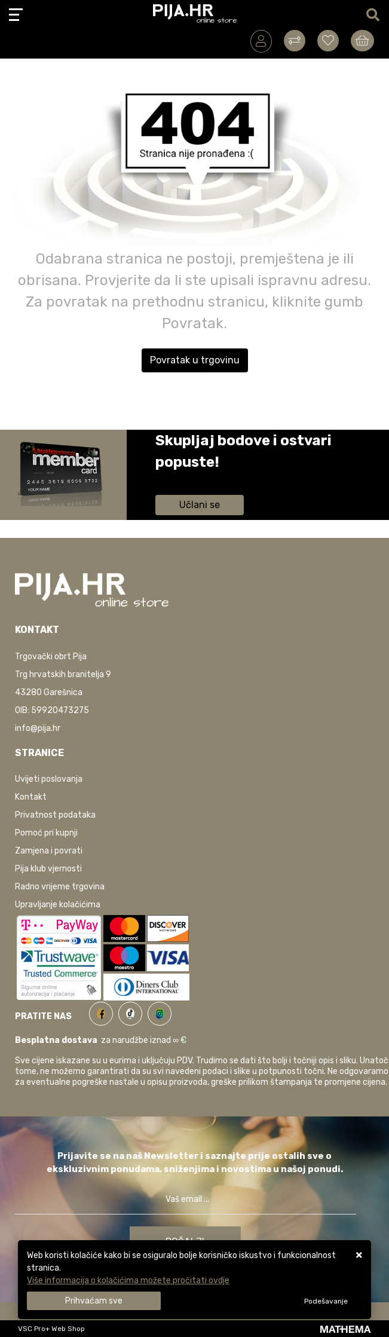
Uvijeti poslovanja (48, 779)
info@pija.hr (37, 728)
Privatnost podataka (55, 815)
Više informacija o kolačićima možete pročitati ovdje (128, 1280)
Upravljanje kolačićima (57, 905)
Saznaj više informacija (200, 479)
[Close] (94, 1301)
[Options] (326, 1301)
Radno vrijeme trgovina (60, 887)
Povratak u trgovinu (195, 360)
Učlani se (199, 504)
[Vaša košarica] (362, 40)
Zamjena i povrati (48, 851)
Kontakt (31, 797)
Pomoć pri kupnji (46, 833)
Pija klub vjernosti (48, 869)
